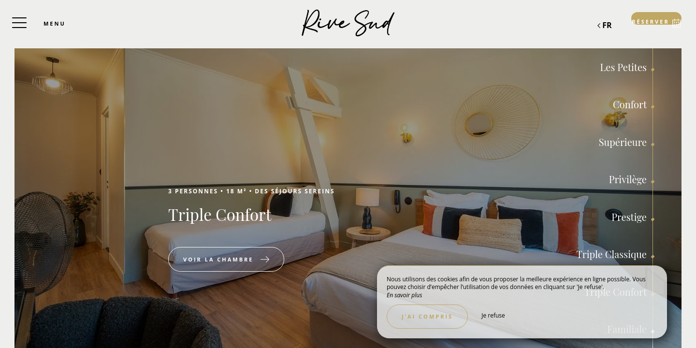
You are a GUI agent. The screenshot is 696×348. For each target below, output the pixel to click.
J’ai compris (427, 316)
